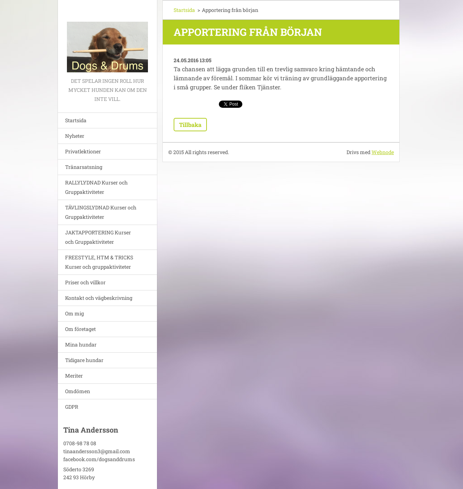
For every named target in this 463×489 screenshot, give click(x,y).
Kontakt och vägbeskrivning (98, 297)
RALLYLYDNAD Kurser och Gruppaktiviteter (96, 187)
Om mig (74, 313)
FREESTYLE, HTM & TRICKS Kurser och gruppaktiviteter (99, 262)
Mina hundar (81, 344)
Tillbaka (190, 124)
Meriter (74, 375)
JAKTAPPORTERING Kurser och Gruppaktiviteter (98, 237)
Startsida (75, 120)
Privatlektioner (83, 151)
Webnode (382, 152)
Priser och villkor (85, 282)
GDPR (71, 406)
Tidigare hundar (84, 360)
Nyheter (74, 135)
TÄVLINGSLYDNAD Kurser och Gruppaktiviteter (100, 212)
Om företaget (80, 329)
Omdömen (77, 391)
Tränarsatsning (83, 166)
